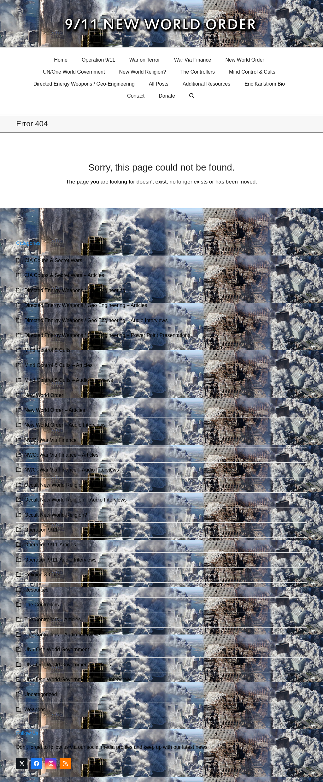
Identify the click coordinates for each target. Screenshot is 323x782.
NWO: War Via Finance (50, 440)
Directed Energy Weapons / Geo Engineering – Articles (85, 305)
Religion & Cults (42, 574)
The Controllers (41, 604)
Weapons (34, 709)
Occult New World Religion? (55, 515)
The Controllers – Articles (52, 619)
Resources (36, 590)
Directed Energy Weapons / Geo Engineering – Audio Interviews (95, 320)
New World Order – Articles (54, 410)
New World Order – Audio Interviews (65, 425)
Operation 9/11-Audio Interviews (60, 559)
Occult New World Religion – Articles (65, 485)
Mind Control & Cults (47, 350)
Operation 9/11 (41, 529)
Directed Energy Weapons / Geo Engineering (74, 290)
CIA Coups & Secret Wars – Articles (64, 275)
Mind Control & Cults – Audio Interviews (68, 380)
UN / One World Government (56, 649)
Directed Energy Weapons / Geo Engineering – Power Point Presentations (107, 335)
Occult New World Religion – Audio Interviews (75, 499)
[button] (192, 96)
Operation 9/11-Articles (50, 544)
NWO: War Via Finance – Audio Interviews (71, 469)
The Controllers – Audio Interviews (62, 634)
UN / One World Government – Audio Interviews (77, 679)
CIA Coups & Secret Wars (53, 260)
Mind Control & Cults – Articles (58, 365)
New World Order (43, 395)
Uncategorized (40, 694)
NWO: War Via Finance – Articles (61, 455)
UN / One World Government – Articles (67, 664)
